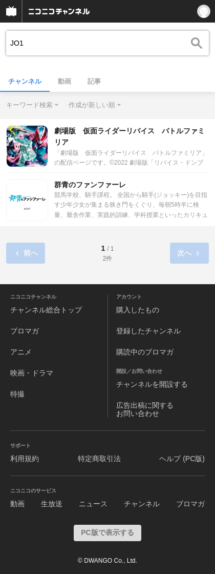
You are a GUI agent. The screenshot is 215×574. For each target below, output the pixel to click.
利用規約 (24, 458)
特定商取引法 (99, 458)
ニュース (93, 504)
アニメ (21, 352)
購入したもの (137, 310)
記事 (94, 81)
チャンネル (24, 81)
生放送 (51, 504)
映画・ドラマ (31, 373)
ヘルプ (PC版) (182, 458)
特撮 (17, 394)
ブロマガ (24, 331)
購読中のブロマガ (145, 352)
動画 (64, 81)
